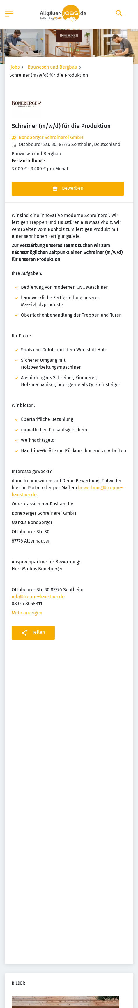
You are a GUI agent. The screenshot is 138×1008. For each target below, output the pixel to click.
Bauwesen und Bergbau (52, 67)
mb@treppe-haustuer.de (38, 596)
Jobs (15, 67)
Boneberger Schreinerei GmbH (51, 137)
